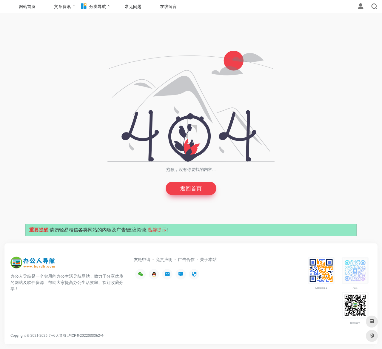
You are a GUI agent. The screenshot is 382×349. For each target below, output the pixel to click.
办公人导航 (57, 335)
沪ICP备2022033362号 (85, 335)
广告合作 (186, 259)
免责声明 (164, 259)
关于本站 (208, 259)
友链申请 (142, 259)
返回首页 (191, 188)
